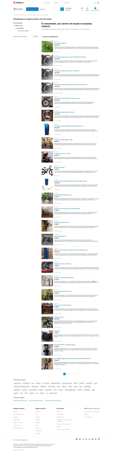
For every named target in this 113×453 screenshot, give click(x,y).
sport (80, 386)
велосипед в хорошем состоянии (22, 386)
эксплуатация (51, 386)
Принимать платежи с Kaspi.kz (64, 424)
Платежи (37, 417)
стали (58, 386)
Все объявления (17, 23)
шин (21, 393)
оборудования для (55, 383)
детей (95, 383)
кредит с (42, 393)
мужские (38, 383)
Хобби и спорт (18, 25)
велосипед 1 (89, 383)
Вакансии (86, 414)
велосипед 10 (35, 386)
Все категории (32, 9)
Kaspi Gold (15, 411)
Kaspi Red (15, 417)
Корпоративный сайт (18, 449)
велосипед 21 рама (66, 383)
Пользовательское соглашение (91, 411)
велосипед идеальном (70, 389)
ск (46, 393)
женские (16, 393)
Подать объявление (95, 9)
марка (75, 386)
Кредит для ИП (16, 425)
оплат (55, 389)
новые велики (17, 383)
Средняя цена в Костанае (20, 36)
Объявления (18, 9)
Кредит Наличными (18, 428)
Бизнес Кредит (60, 414)
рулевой (32, 393)
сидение (41, 389)
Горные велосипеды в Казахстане (53, 400)
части (26, 393)
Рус (98, 2)
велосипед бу (26, 383)
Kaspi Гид (37, 433)
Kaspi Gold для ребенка (18, 414)
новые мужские (33, 389)
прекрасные (17, 389)
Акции (36, 425)
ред (37, 393)
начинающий (87, 386)
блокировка (87, 389)
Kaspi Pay (59, 411)
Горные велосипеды (23, 30)
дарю (93, 389)
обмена (75, 383)
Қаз (95, 2)
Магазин (37, 411)
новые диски (48, 389)
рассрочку (24, 389)
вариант (64, 386)
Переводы (37, 422)
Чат (82, 9)
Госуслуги (37, 428)
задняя (70, 386)
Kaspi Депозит (16, 419)
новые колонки (53, 393)
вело (33, 383)
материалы (43, 386)
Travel (36, 414)
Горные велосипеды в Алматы (36, 400)
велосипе (82, 383)
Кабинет (87, 9)
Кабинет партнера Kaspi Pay (63, 429)
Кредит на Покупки (17, 422)
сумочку (61, 389)
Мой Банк (37, 419)
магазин (80, 389)
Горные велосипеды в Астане (20, 400)
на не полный (46, 383)
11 (74, 374)
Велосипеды (19, 28)
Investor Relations (88, 417)
